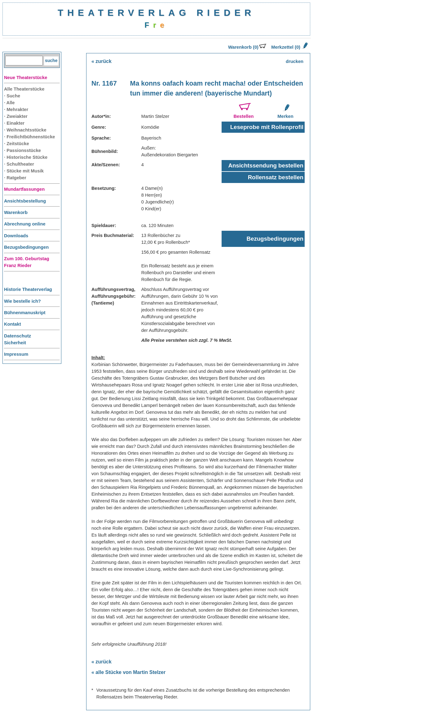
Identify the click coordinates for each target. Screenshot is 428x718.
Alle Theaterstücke (24, 89)
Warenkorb (16, 212)
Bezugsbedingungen (26, 247)
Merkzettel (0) (289, 47)
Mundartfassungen (24, 189)
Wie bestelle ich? (22, 301)
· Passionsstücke (22, 150)
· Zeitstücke (16, 143)
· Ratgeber (15, 177)
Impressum (16, 354)
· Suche (12, 95)
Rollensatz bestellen (275, 177)
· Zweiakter (16, 116)
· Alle (9, 102)
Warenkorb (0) (247, 47)
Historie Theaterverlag (28, 289)
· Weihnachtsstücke (25, 129)
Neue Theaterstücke (25, 77)
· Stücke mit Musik (24, 170)
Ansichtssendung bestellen (265, 165)
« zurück (101, 61)
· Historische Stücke (25, 157)
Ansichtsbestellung (25, 200)
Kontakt (12, 324)
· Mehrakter (16, 109)
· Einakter (14, 123)
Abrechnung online (25, 223)
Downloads (16, 235)
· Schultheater (19, 164)
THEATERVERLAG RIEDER (156, 12)
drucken (294, 61)
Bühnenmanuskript (25, 312)
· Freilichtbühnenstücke (29, 136)
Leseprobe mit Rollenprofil (266, 127)
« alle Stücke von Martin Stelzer (128, 672)
